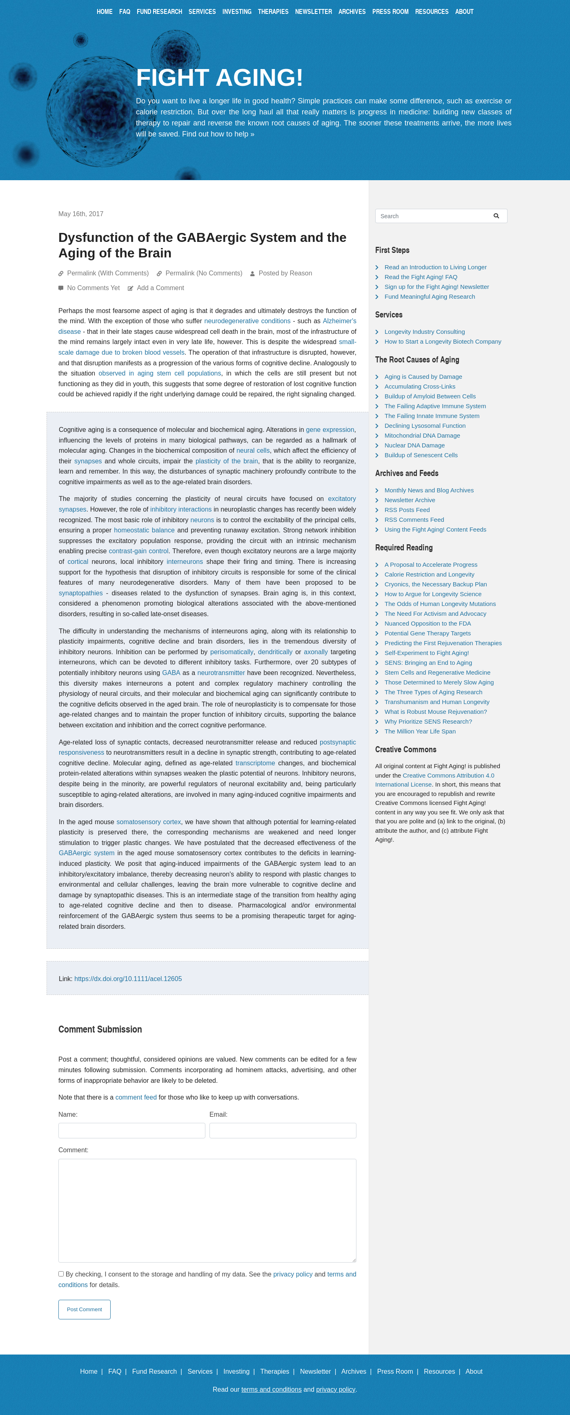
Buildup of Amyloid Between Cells (430, 396)
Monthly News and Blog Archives (429, 490)
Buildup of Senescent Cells (421, 455)
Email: (218, 1114)
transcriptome (255, 763)
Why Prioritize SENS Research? (428, 721)
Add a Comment (160, 287)
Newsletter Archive (410, 499)
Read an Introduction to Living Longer (436, 267)
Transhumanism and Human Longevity (437, 701)
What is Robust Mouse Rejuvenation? (436, 711)
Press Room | (399, 1371)
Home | (93, 1371)
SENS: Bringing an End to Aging (428, 662)
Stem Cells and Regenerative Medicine (437, 672)
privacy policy (292, 1274)
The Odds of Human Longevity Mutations (440, 603)
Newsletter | (320, 1371)
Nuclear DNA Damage (415, 445)
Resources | (444, 1371)
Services (202, 11)
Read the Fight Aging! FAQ (421, 276)
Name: (68, 1114)
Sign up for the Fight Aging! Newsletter (437, 286)
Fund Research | (159, 1371)
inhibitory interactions (181, 509)
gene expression (330, 429)
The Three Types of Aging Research (434, 691)
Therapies (273, 11)
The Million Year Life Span (420, 731)
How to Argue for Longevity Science (433, 593)
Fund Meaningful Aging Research (430, 296)
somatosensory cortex (149, 821)
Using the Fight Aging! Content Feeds (435, 529)
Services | (205, 1371)
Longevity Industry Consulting (425, 331)
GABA (171, 672)
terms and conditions (271, 1389)
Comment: (73, 1150)
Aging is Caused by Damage (423, 376)
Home (105, 11)
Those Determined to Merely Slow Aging (439, 682)
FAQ (124, 11)
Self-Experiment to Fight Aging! (427, 652)
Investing (237, 11)
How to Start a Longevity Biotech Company (443, 341)
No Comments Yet (94, 287)
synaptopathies (81, 593)
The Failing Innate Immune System (432, 415)
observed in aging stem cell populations (160, 373)
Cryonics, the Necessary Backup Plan (436, 584)
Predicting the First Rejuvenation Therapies (443, 642)
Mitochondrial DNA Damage (422, 435)
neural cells (253, 450)
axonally (316, 651)
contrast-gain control (139, 551)
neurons (202, 519)
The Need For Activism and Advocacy (435, 613)
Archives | (358, 1371)
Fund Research (159, 11)
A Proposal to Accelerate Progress (431, 564)
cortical (78, 561)
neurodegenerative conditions (248, 320)
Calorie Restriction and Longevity (429, 574)
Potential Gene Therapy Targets (428, 633)
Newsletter (313, 11)
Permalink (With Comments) (108, 273)
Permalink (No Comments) (203, 273)
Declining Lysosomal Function (425, 425)
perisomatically (232, 651)
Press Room (390, 11)
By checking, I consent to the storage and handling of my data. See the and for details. (207, 1279)
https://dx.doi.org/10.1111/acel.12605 (128, 978)
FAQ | (119, 1371)
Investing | (240, 1371)
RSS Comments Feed (414, 519)
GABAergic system (87, 852)
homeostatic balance (144, 530)
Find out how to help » (218, 134)
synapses (88, 461)
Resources (432, 11)
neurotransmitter (221, 672)
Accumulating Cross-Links (420, 386)
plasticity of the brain (227, 461)
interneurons (185, 561)
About (464, 11)
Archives (352, 11)
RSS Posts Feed (407, 509)
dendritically (275, 651)
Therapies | (279, 1371)
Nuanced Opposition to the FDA (428, 623)
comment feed (136, 1097)
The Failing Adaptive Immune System (435, 405)
